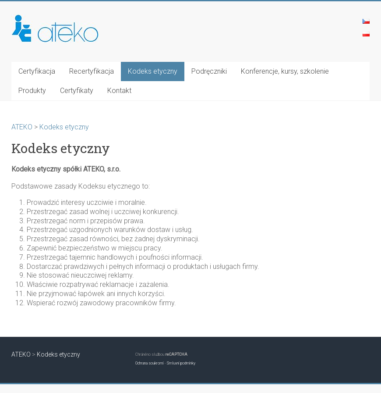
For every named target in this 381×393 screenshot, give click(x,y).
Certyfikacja (36, 71)
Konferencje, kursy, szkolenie (285, 71)
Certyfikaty (76, 90)
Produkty (32, 90)
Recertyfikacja (91, 71)
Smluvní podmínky (181, 363)
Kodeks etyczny (152, 71)
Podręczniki (209, 71)
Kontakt (119, 90)
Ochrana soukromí (149, 363)
